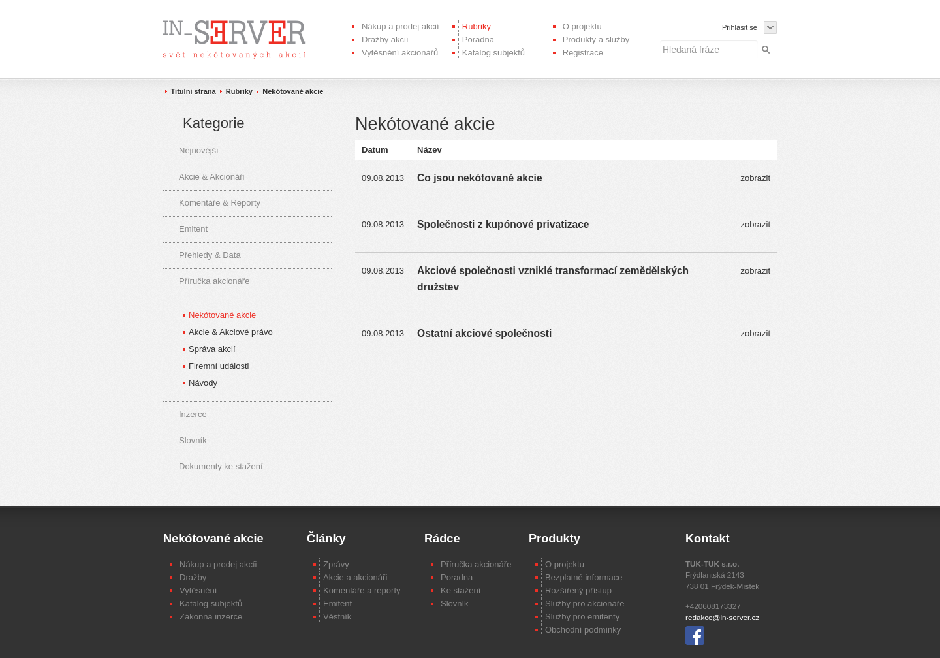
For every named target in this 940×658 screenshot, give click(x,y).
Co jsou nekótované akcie (479, 177)
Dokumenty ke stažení (221, 466)
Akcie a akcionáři (355, 577)
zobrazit (755, 178)
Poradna (478, 39)
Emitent (193, 229)
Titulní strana (193, 91)
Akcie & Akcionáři (211, 176)
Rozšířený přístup (578, 590)
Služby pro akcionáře (584, 603)
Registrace (583, 52)
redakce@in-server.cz (722, 617)
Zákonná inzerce (211, 616)
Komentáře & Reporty (219, 203)
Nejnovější (199, 150)
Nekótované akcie (292, 91)
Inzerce (193, 414)
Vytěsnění (198, 590)
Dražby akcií (385, 39)
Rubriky (476, 26)
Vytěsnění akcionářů (400, 52)
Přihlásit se (739, 27)
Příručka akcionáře (214, 281)
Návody (203, 383)
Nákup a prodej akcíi (218, 564)
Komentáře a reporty (362, 590)
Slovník (193, 440)
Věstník (337, 616)
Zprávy (336, 564)
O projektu (582, 26)
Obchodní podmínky (583, 629)
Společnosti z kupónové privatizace (503, 224)
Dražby (193, 577)
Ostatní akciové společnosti (484, 333)
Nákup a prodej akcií (400, 26)
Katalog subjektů (493, 52)
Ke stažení (460, 590)
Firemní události (219, 366)
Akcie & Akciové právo (231, 332)
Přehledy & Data (210, 255)
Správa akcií (212, 349)
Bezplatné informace (584, 577)
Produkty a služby (596, 39)
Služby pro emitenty (582, 616)
